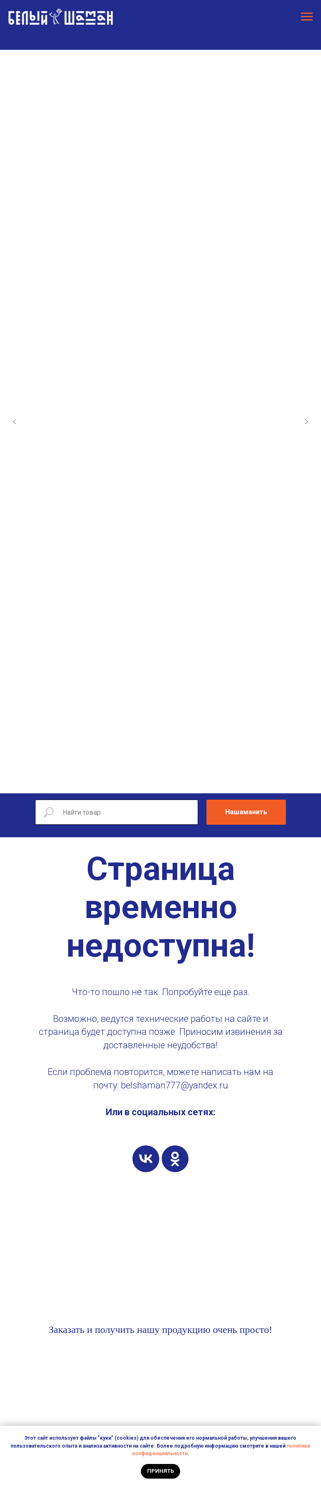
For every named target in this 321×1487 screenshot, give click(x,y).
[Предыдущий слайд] (14, 421)
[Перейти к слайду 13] (211, 781)
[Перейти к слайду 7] (160, 781)
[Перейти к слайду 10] (185, 781)
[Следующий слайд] (306, 421)
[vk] (145, 1158)
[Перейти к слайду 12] (202, 781)
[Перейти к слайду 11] (194, 781)
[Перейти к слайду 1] (110, 781)
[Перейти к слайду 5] (144, 781)
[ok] (175, 1158)
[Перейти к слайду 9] (177, 781)
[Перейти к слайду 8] (169, 781)
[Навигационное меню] (307, 17)
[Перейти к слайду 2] (119, 781)
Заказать (66, 1329)
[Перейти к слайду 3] (127, 781)
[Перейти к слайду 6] (152, 781)
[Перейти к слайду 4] (135, 781)
